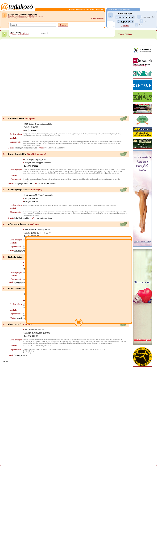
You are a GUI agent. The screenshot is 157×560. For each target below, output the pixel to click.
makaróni (89, 341)
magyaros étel (35, 173)
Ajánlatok (125, 25)
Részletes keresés (97, 18)
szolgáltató (26, 134)
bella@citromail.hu (21, 218)
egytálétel (75, 134)
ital (57, 341)
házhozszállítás (36, 341)
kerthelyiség (82, 205)
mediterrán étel (98, 341)
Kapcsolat (99, 9)
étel (86, 134)
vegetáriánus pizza (105, 343)
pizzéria (32, 339)
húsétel (38, 135)
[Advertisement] (37, 77)
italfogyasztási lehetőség (102, 171)
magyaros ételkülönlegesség (50, 173)
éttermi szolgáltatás (94, 134)
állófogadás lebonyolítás (75, 169)
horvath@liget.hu (21, 251)
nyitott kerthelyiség (109, 205)
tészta (89, 343)
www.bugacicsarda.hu (47, 183)
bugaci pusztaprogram (107, 169)
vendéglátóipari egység (58, 169)
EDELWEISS (38, 346)
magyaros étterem (84, 173)
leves (113, 171)
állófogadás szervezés (91, 169)
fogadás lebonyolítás (55, 171)
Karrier (71, 9)
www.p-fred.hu (21, 318)
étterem (34, 134)
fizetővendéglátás (43, 134)
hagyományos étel (29, 135)
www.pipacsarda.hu (44, 218)
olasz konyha (27, 343)
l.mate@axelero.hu (21, 355)
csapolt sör (85, 339)
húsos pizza (52, 341)
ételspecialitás (117, 339)
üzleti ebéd (45, 135)
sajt (105, 173)
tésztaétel (115, 173)
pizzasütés (62, 343)
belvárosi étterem (65, 134)
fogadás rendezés (68, 171)
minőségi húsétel (97, 173)
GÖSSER (47, 346)
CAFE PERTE (28, 346)
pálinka (35, 343)
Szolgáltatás (90, 9)
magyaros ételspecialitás (69, 173)
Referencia (80, 9)
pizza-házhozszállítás (50, 343)
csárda (25, 169)
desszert (92, 339)
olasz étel (123, 341)
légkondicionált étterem (77, 341)
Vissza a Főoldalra (125, 34)
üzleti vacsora (55, 135)
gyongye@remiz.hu (22, 282)
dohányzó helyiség (102, 339)
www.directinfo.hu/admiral (54, 148)
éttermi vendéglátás (108, 134)
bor (62, 339)
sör (24, 304)
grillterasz (26, 341)
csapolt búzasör (75, 339)
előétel (81, 134)
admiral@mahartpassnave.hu (25, 148)
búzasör (66, 339)
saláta (109, 173)
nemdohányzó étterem (111, 341)
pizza (40, 343)
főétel (118, 134)
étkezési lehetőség (40, 171)
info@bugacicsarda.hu (23, 183)
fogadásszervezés (81, 171)
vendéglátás (54, 134)
